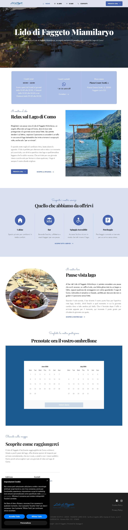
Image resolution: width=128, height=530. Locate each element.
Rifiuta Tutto (37, 516)
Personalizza (25, 523)
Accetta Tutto (14, 516)
